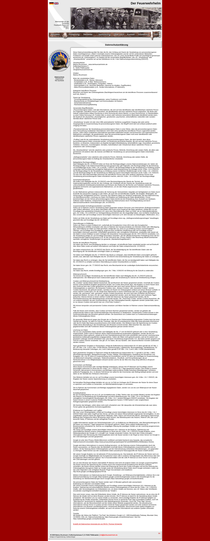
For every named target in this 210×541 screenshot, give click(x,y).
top (159, 533)
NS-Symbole (59, 80)
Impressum (59, 79)
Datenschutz (59, 77)
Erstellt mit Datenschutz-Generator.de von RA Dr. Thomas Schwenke (97, 524)
